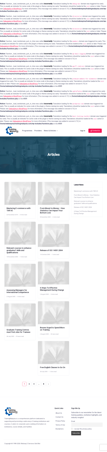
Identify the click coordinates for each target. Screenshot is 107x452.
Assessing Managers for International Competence (18, 291)
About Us (59, 413)
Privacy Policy (60, 421)
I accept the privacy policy (81, 429)
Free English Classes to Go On (52, 367)
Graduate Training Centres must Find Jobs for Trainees (18, 331)
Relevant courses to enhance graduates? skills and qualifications (19, 250)
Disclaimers (60, 429)
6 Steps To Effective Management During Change (52, 289)
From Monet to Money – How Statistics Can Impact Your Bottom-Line (52, 210)
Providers (38, 131)
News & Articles (50, 131)
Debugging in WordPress (12, 9)
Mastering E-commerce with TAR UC (86, 191)
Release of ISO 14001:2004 (51, 250)
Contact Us (59, 417)
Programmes (27, 131)
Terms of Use (60, 425)
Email (73, 421)
